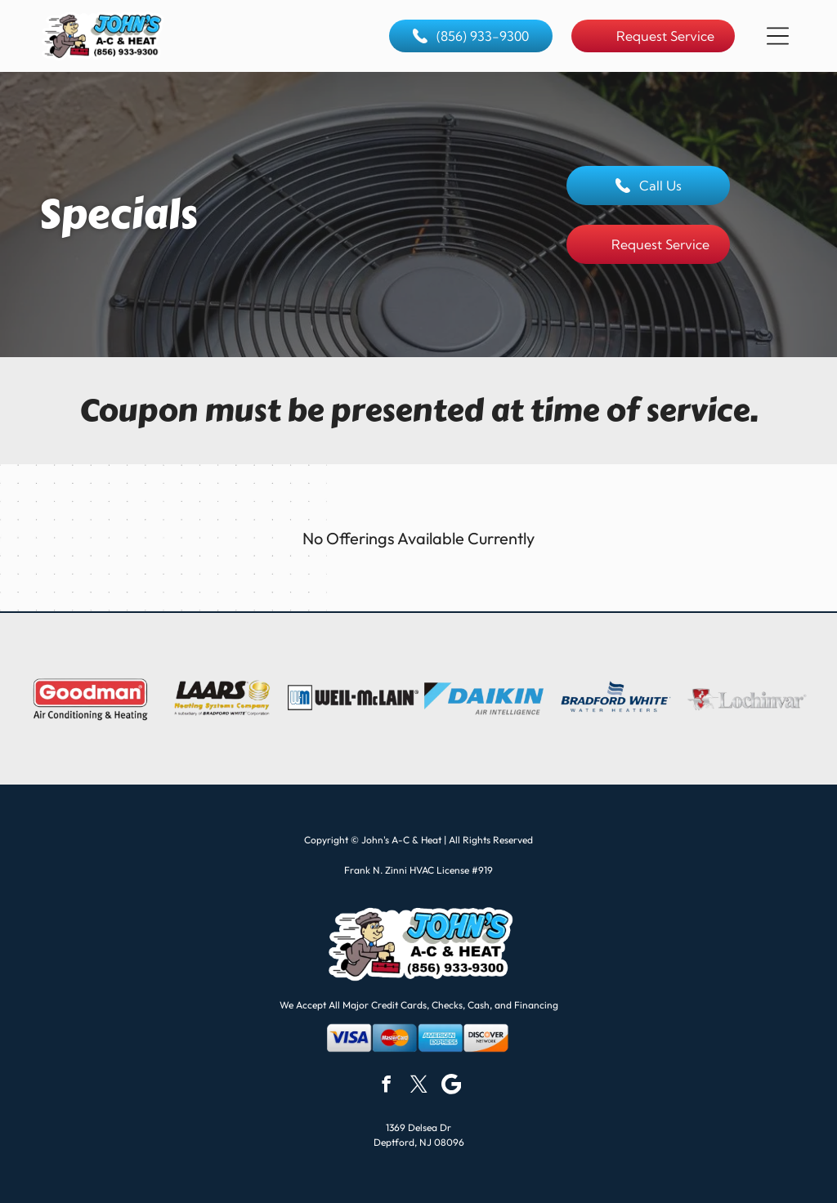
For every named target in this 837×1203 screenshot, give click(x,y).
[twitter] (419, 1086)
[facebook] (386, 1086)
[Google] (451, 1086)
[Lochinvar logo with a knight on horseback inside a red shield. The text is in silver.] (746, 698)
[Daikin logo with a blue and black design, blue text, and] (483, 698)
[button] (778, 36)
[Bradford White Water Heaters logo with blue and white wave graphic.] (614, 698)
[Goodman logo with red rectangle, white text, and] (90, 698)
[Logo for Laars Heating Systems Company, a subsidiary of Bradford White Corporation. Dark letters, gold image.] (221, 698)
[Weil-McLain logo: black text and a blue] (353, 698)
